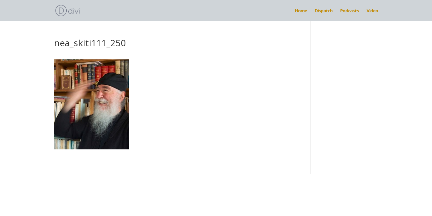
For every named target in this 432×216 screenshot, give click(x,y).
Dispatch (323, 11)
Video (372, 11)
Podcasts (349, 11)
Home (301, 11)
